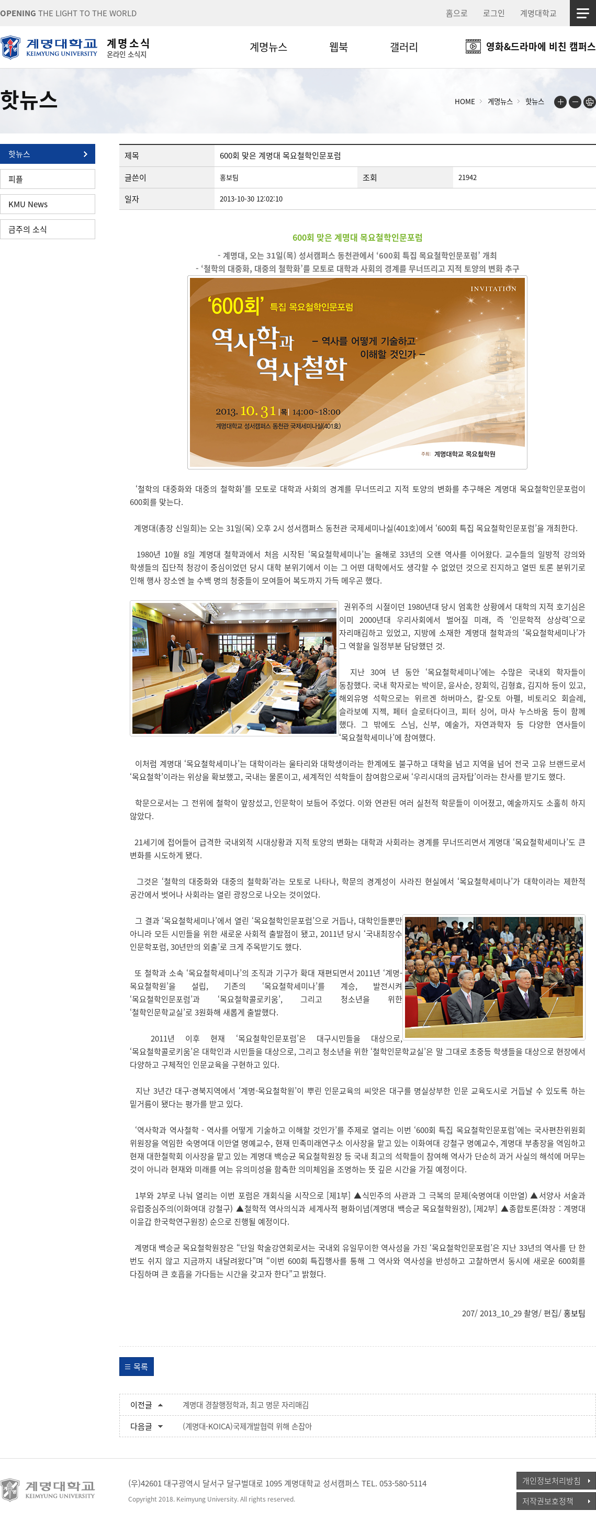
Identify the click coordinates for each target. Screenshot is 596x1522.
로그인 (494, 13)
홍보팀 (575, 1313)
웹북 (338, 46)
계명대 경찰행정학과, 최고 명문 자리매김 (246, 1405)
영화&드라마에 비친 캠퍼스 (541, 46)
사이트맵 (583, 13)
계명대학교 (538, 13)
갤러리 (404, 46)
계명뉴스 (268, 46)
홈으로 (457, 13)
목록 (140, 1366)
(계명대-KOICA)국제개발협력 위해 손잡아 (247, 1426)
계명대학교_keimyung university (48, 1490)
